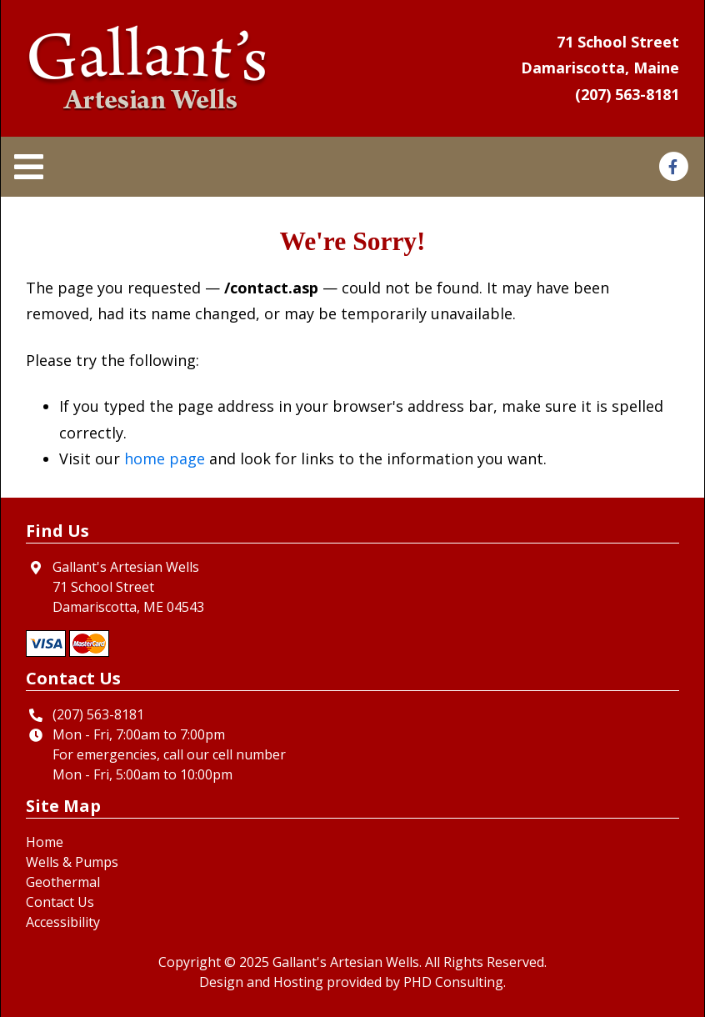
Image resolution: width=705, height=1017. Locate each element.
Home (44, 842)
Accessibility (63, 922)
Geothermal (63, 882)
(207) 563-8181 (627, 94)
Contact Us (60, 902)
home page (164, 458)
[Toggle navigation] (33, 167)
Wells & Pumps (72, 862)
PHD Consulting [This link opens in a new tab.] (453, 982)
